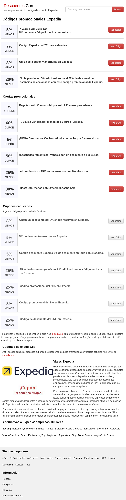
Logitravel (52, 435)
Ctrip (74, 435)
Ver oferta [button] (116, 106)
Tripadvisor (64, 435)
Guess (58, 458)
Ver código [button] (116, 29)
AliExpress (32, 458)
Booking (6, 428)
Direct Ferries (85, 435)
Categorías (8, 484)
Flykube (40, 428)
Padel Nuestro (91, 458)
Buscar (117, 9)
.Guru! (18, 5)
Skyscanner (102, 428)
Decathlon (7, 464)
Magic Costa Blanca (104, 435)
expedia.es (57, 334)
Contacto (7, 490)
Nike (43, 458)
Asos (49, 458)
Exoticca (32, 435)
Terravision (89, 428)
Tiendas (6, 479)
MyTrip (42, 435)
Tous (27, 464)
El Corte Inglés (17, 458)
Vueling (67, 458)
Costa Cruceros (74, 428)
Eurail (24, 435)
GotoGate (115, 428)
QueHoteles (28, 428)
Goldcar (19, 464)
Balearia (16, 428)
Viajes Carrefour (10, 435)
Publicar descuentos (12, 495)
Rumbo (49, 428)
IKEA (103, 458)
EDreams (59, 428)
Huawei (112, 458)
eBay (5, 458)
